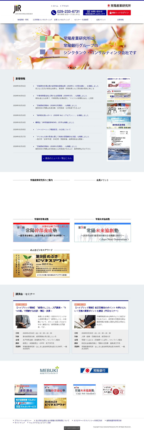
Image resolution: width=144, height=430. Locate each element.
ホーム (55, 6)
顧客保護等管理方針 (114, 420)
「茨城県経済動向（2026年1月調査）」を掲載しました (56, 146)
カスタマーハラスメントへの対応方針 (88, 420)
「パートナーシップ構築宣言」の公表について (53, 129)
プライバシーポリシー (23, 420)
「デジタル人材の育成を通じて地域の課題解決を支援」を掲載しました (62, 137)
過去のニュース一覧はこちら (58, 158)
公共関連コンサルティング (42, 20)
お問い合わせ (94, 12)
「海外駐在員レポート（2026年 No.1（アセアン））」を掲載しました (62, 115)
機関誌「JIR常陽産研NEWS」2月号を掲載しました (54, 122)
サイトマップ (20, 423)
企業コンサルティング (62, 20)
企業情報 (120, 20)
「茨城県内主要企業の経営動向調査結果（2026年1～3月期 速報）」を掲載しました (67, 86)
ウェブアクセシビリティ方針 (40, 423)
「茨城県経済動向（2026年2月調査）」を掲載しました (56, 105)
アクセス (65, 6)
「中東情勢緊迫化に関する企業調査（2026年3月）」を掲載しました (61, 96)
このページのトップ (73, 428)
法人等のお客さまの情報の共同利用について (52, 420)
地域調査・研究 (23, 20)
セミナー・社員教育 (81, 20)
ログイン (119, 12)
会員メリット (101, 20)
